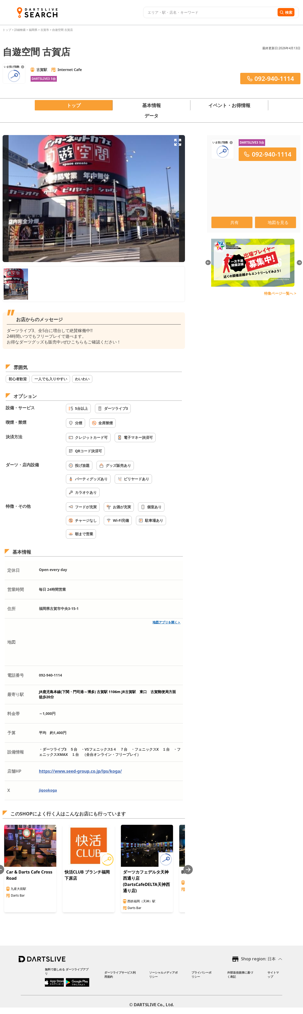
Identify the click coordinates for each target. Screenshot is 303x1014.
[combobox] (210, 12)
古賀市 (44, 30)
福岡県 (33, 30)
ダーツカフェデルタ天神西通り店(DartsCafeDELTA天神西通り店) (146, 881)
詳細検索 (20, 30)
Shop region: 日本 (258, 959)
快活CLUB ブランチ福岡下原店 (87, 875)
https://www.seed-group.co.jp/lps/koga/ (80, 771)
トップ (7, 30)
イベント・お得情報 (229, 105)
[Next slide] (188, 869)
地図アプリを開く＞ (167, 622)
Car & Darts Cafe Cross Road (29, 875)
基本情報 (151, 105)
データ (151, 115)
